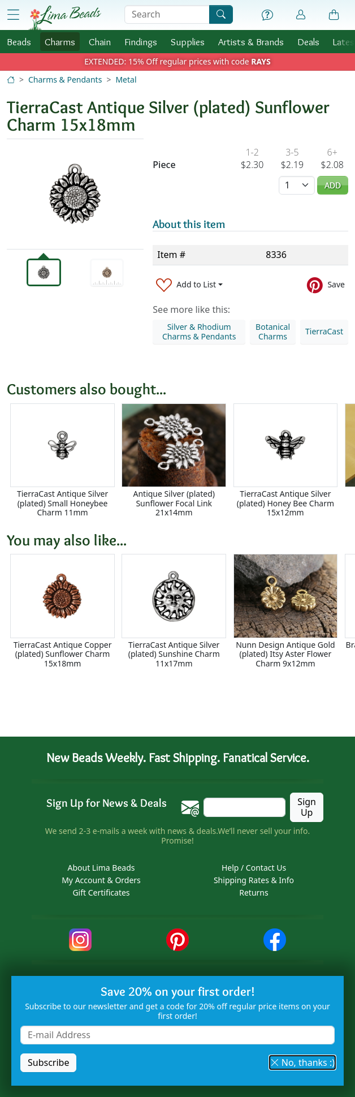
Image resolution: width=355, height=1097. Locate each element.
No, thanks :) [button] (302, 1062)
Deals (308, 42)
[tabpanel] (75, 194)
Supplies (188, 42)
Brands (251, 42)
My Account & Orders (101, 880)
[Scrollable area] (181, 460)
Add (332, 185)
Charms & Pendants (65, 79)
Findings (140, 42)
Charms (60, 42)
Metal (125, 79)
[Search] (221, 14)
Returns (253, 892)
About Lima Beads (101, 867)
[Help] (267, 15)
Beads (19, 42)
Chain (100, 42)
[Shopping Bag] (334, 15)
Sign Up (306, 807)
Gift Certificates (100, 892)
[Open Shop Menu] (13, 14)
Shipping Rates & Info (254, 880)
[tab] (44, 273)
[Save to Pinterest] (326, 284)
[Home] (11, 79)
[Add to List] (189, 284)
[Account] (300, 15)
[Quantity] (297, 185)
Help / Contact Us (254, 867)
